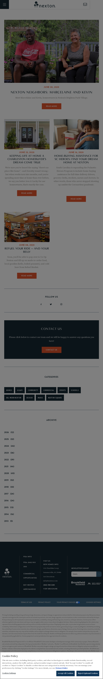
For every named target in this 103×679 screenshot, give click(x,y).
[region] (51, 665)
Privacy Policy (62, 668)
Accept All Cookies (65, 673)
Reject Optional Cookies (88, 673)
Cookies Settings (9, 673)
